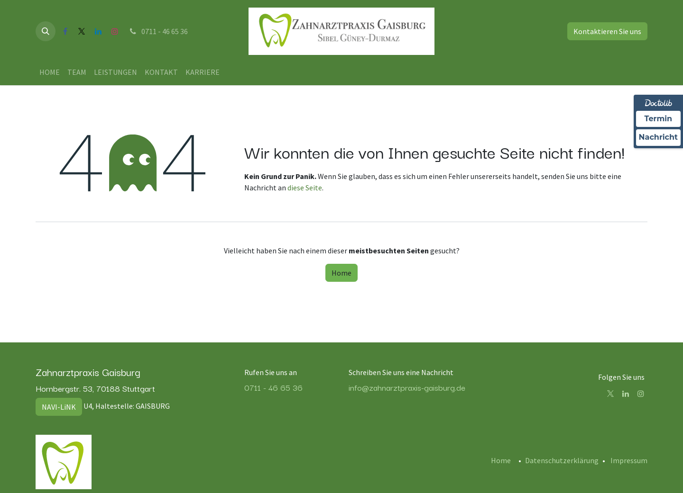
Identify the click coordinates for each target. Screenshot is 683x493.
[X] (81, 31)
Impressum (628, 460)
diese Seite (304, 187)
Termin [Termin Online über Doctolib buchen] (659, 118)
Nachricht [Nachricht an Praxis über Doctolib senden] (658, 137)
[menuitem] (50, 72)
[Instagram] (114, 31)
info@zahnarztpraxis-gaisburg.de (407, 387)
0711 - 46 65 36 (158, 31)
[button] (45, 31)
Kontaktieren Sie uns (607, 31)
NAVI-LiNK (59, 407)
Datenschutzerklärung (562, 460)
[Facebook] (65, 31)
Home (341, 273)
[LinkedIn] (98, 31)
